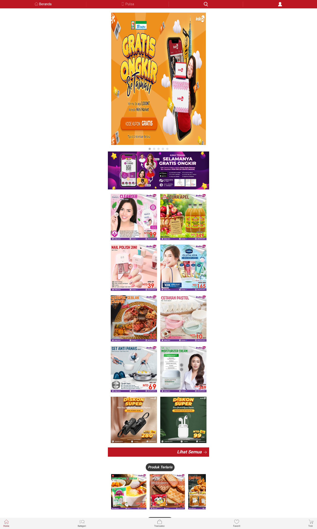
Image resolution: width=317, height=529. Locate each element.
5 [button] (167, 149)
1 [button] (150, 149)
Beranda (45, 4)
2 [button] (154, 149)
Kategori (82, 523)
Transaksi (159, 523)
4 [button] (163, 149)
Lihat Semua (189, 451)
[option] (158, 79)
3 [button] (158, 149)
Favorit (236, 523)
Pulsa (129, 4)
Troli (311, 523)
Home (6, 523)
